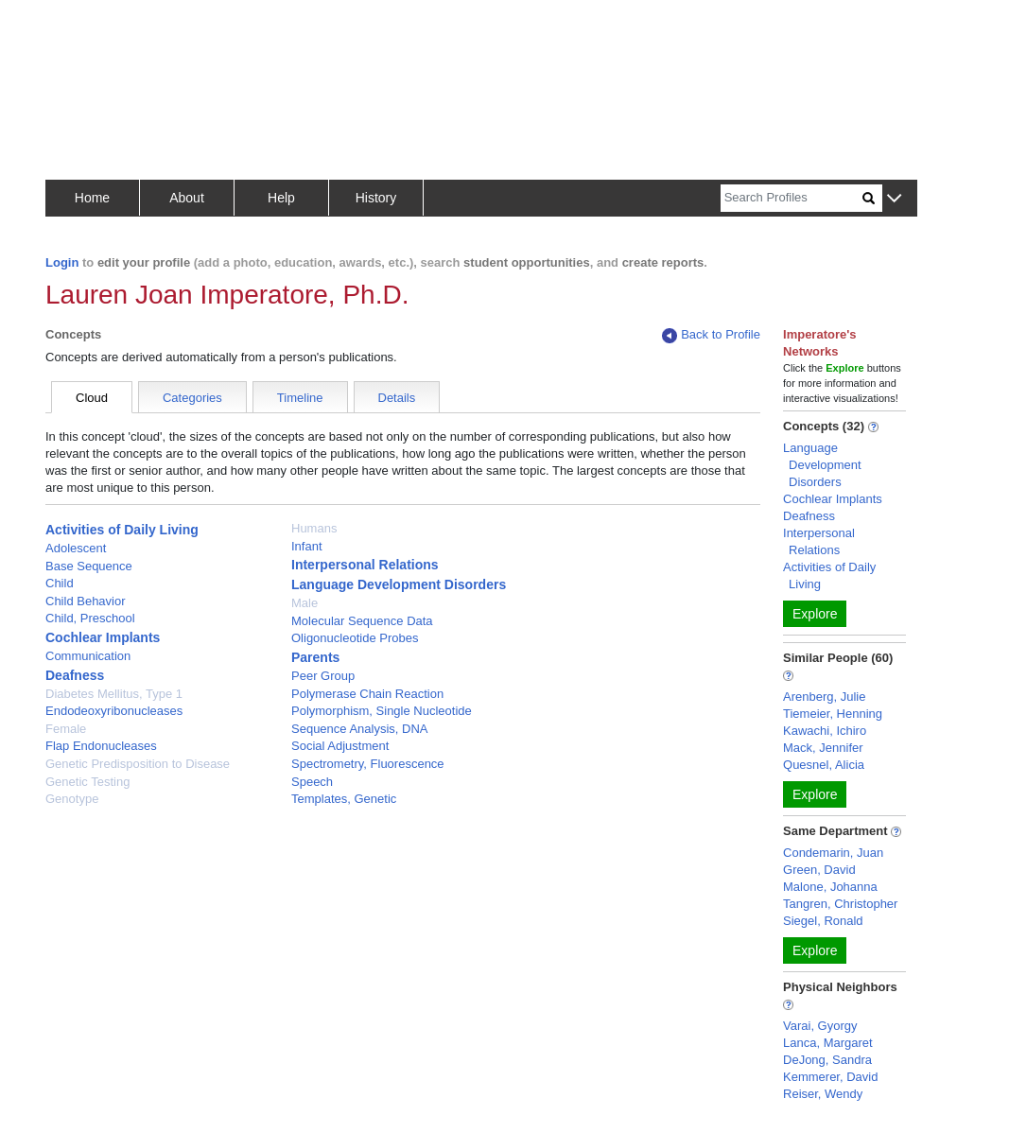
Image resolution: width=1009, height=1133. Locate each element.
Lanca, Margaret (828, 1043)
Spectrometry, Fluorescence (367, 764)
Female (65, 729)
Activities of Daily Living (122, 529)
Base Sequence (88, 566)
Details (397, 398)
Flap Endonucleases (101, 746)
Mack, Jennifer (823, 748)
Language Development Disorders (398, 584)
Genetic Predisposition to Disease (137, 764)
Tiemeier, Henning (832, 713)
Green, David (819, 870)
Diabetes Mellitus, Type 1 (114, 694)
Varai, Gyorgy (820, 1026)
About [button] (186, 197)
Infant (306, 546)
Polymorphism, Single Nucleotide (381, 711)
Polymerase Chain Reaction (367, 694)
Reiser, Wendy (822, 1094)
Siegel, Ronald (823, 921)
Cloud (92, 398)
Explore (814, 613)
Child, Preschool (90, 618)
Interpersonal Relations (365, 564)
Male (304, 603)
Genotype (71, 799)
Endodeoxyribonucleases (114, 711)
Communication (87, 656)
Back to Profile (711, 335)
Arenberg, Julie (824, 696)
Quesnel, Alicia (823, 765)
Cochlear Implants (102, 637)
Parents (315, 657)
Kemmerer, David (830, 1077)
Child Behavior (85, 601)
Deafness (74, 675)
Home (92, 197)
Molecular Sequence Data (362, 621)
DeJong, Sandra (827, 1060)
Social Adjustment (340, 746)
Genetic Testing (87, 782)
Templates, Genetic (343, 799)
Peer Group (323, 676)
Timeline (300, 398)
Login (61, 262)
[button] (894, 199)
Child (59, 583)
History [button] (376, 197)
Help (281, 197)
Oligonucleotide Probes (354, 638)
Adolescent (75, 548)
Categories (192, 398)
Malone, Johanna (830, 887)
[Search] (791, 198)
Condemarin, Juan (833, 852)
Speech (312, 782)
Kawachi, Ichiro (824, 730)
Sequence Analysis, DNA (359, 729)
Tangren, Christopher (840, 904)
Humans (314, 528)
